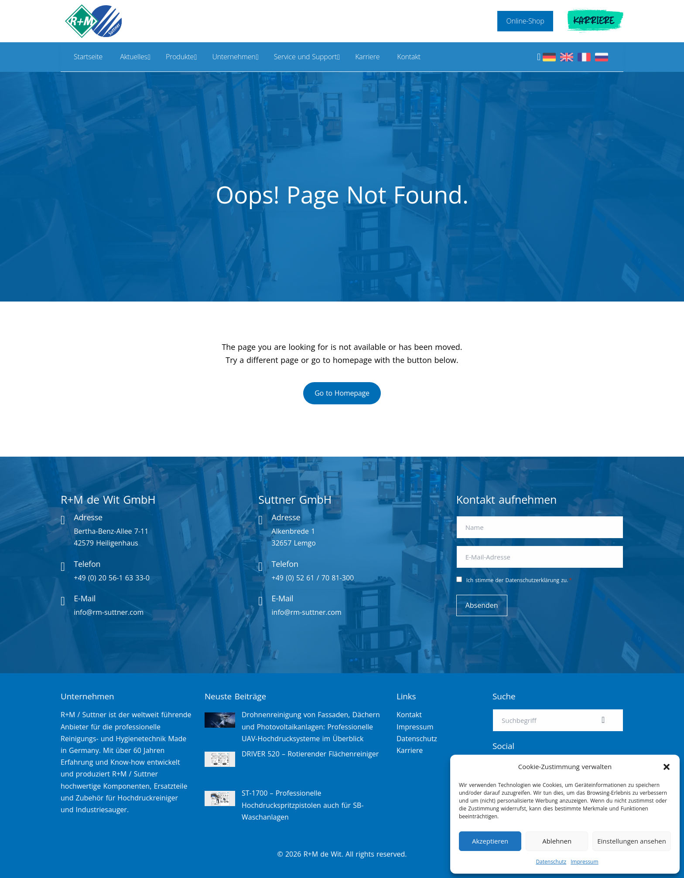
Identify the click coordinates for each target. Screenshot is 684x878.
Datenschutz (551, 861)
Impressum (584, 861)
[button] (666, 767)
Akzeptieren (490, 841)
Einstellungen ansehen (631, 841)
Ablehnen (556, 841)
